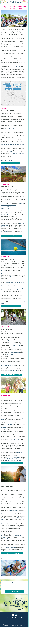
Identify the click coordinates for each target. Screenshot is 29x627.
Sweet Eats (12, 351)
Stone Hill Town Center (11, 547)
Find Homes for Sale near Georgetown (12, 463)
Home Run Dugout (5, 208)
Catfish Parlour (8, 460)
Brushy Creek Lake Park (6, 276)
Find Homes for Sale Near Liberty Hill (12, 374)
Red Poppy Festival (10, 354)
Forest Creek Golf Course (17, 206)
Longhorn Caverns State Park (9, 144)
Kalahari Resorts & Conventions (7, 513)
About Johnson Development (15, 619)
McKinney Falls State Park (18, 284)
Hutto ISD (3, 523)
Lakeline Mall (8, 293)
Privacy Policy (12, 617)
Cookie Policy (23, 625)
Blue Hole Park (9, 424)
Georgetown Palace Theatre (14, 352)
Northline (14, 155)
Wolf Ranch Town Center (10, 365)
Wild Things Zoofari (10, 512)
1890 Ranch (11, 151)
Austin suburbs (18, 66)
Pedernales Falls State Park (19, 282)
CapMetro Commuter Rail (9, 128)
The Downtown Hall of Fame (11, 538)
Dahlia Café (9, 370)
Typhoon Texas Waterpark (13, 510)
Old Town (19, 517)
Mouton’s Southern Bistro (18, 159)
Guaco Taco (11, 160)
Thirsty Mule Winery (17, 345)
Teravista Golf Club (8, 206)
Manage (23, 621)
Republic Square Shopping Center (11, 454)
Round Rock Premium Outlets (18, 153)
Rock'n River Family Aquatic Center (8, 205)
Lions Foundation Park (19, 340)
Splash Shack (4, 273)
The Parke (18, 151)
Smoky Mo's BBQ (4, 297)
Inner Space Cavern (8, 143)
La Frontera (3, 226)
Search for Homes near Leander (10, 163)
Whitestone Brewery (20, 297)
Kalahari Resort (21, 203)
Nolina (20, 410)
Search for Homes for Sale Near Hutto (12, 553)
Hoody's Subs (4, 233)
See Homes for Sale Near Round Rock (11, 235)
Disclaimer (7, 617)
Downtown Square (16, 433)
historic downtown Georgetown (12, 457)
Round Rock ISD (4, 214)
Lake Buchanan (11, 340)
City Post (16, 458)
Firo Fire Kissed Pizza (16, 460)
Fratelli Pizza (14, 370)
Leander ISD (3, 131)
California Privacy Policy (19, 617)
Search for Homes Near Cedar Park (11, 306)
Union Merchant (9, 458)
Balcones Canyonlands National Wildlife (13, 146)
